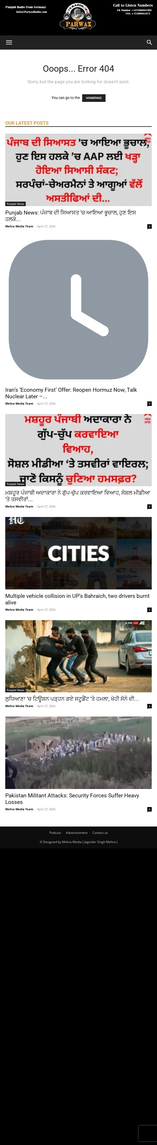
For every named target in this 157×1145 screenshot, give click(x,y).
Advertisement (76, 832)
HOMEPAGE (94, 98)
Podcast (55, 832)
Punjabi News (15, 204)
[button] (9, 42)
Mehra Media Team (19, 226)
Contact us (100, 832)
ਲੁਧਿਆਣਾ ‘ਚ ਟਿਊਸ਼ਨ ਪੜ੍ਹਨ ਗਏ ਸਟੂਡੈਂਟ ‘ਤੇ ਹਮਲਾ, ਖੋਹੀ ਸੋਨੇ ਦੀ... (72, 699)
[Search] (149, 42)
